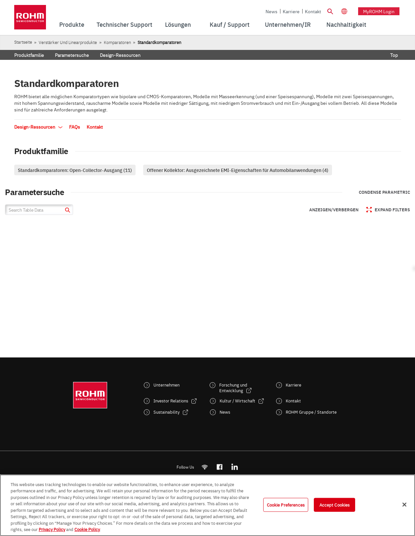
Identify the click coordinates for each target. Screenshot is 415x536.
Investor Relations (170, 400)
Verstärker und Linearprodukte (68, 42)
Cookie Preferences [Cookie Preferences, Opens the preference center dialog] (286, 505)
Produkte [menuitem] (71, 24)
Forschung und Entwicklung (233, 387)
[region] (207, 505)
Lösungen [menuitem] (178, 24)
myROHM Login (378, 11)
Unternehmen (166, 385)
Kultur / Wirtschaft (237, 400)
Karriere (291, 11)
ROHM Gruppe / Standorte (311, 412)
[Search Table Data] (39, 209)
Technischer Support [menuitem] (124, 24)
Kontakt (313, 11)
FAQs (74, 126)
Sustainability (166, 412)
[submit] (66, 211)
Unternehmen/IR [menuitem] (288, 24)
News (271, 11)
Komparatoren (117, 42)
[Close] (404, 504)
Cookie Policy (87, 529)
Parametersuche (72, 55)
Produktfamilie (29, 55)
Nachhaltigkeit (346, 24)
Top (394, 55)
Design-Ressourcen (120, 55)
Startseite (23, 42)
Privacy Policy (52, 529)
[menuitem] (346, 24)
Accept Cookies (334, 505)
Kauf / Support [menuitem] (230, 24)
